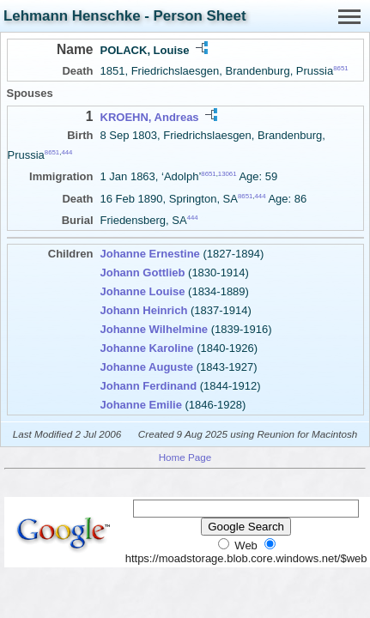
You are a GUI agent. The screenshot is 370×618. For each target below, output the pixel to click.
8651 (340, 68)
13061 (227, 174)
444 (66, 152)
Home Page (185, 457)
